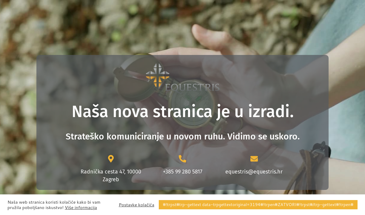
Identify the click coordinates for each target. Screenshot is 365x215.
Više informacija (81, 207)
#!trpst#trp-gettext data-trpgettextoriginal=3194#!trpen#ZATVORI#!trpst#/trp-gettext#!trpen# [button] (258, 205)
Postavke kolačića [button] (136, 205)
